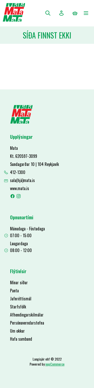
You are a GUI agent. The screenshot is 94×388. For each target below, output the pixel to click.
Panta (14, 291)
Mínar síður (19, 282)
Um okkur (17, 331)
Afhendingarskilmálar (27, 315)
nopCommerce (54, 364)
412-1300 (17, 172)
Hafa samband (21, 339)
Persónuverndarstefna (27, 323)
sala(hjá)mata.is (22, 180)
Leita (47, 13)
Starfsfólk (18, 307)
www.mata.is (19, 188)
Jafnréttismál (20, 299)
